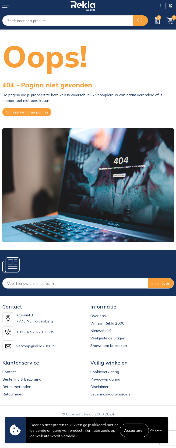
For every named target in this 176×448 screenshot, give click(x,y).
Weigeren (156, 430)
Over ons (98, 315)
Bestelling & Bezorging (21, 379)
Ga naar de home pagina (27, 112)
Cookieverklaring (104, 371)
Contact (9, 371)
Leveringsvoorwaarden (110, 394)
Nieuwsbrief (100, 330)
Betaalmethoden (16, 386)
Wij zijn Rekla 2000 (107, 323)
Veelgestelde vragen (107, 338)
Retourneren (13, 394)
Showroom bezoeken (108, 345)
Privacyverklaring (105, 379)
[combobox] (67, 20)
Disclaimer (99, 386)
